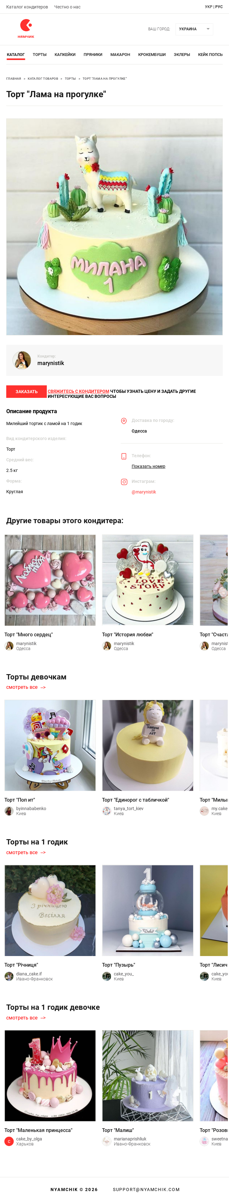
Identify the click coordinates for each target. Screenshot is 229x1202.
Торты (39, 54)
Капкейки (65, 54)
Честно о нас (67, 6)
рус (219, 7)
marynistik (50, 363)
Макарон (120, 54)
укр (208, 7)
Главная (13, 78)
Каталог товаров (43, 78)
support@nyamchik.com (145, 1189)
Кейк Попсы (210, 54)
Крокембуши (152, 54)
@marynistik (144, 497)
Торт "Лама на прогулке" (105, 78)
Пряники (93, 54)
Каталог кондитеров (27, 6)
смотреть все (21, 693)
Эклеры (182, 54)
